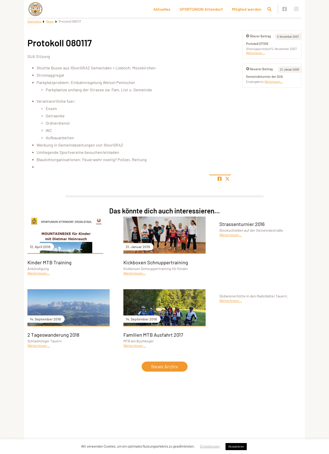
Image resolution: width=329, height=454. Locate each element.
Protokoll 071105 (257, 44)
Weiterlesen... (255, 53)
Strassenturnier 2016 (242, 224)
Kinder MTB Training (49, 262)
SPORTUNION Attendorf (201, 9)
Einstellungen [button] (210, 446)
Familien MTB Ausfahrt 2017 (153, 335)
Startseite (34, 21)
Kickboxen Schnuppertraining (155, 262)
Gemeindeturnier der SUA (264, 77)
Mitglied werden (246, 9)
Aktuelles (161, 9)
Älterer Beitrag (258, 36)
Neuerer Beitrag (259, 69)
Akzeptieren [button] (236, 446)
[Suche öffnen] (269, 9)
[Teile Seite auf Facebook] (219, 178)
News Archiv (164, 366)
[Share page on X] (227, 178)
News (50, 21)
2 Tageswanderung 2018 (53, 335)
